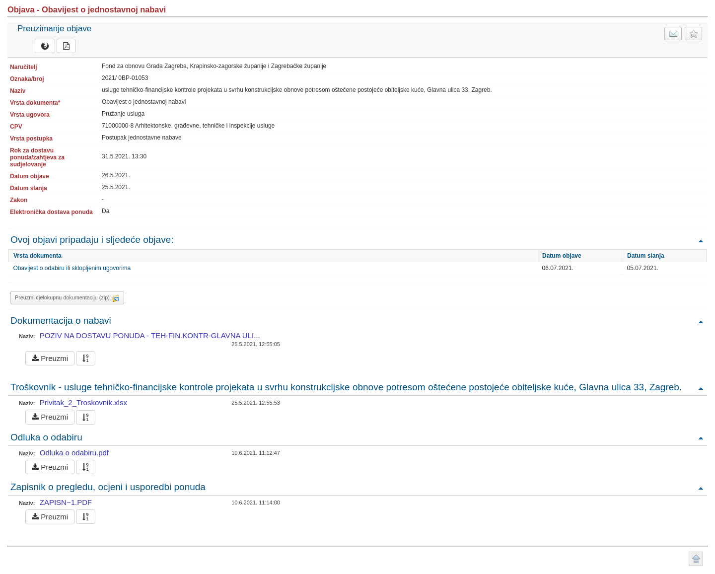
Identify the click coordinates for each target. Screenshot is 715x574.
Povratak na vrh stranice (696, 559)
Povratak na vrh (700, 240)
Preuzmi (50, 358)
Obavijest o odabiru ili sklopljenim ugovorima (72, 268)
